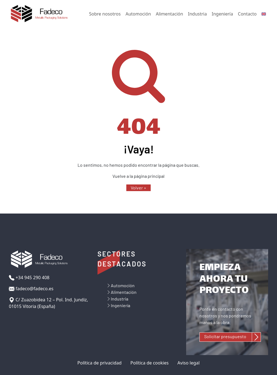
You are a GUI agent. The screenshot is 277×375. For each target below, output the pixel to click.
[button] (138, 187)
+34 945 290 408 (29, 277)
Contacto (247, 14)
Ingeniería (222, 14)
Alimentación (169, 14)
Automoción (138, 14)
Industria (197, 14)
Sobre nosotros (105, 14)
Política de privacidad (99, 363)
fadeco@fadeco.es (31, 289)
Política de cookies (149, 363)
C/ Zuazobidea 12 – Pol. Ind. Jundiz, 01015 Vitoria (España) (48, 303)
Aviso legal (189, 363)
